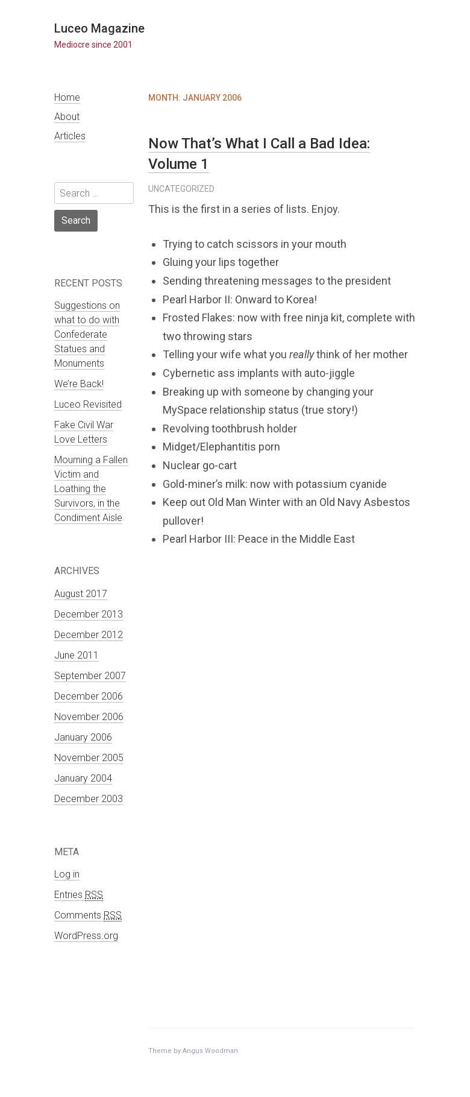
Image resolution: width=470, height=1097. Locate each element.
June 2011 (76, 655)
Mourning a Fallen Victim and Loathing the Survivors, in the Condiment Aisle (91, 488)
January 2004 (83, 778)
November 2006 (89, 716)
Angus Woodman (210, 1051)
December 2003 (88, 799)
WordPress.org (86, 935)
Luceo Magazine (99, 28)
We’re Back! (79, 384)
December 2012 (88, 634)
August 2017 (80, 593)
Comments (88, 915)
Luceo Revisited (88, 404)
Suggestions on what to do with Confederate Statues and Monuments (87, 334)
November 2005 (89, 757)
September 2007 (90, 675)
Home (67, 97)
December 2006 (88, 696)
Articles (70, 136)
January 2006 (83, 737)
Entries (78, 895)
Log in (67, 874)
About (67, 116)
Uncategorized (181, 189)
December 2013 (88, 614)
